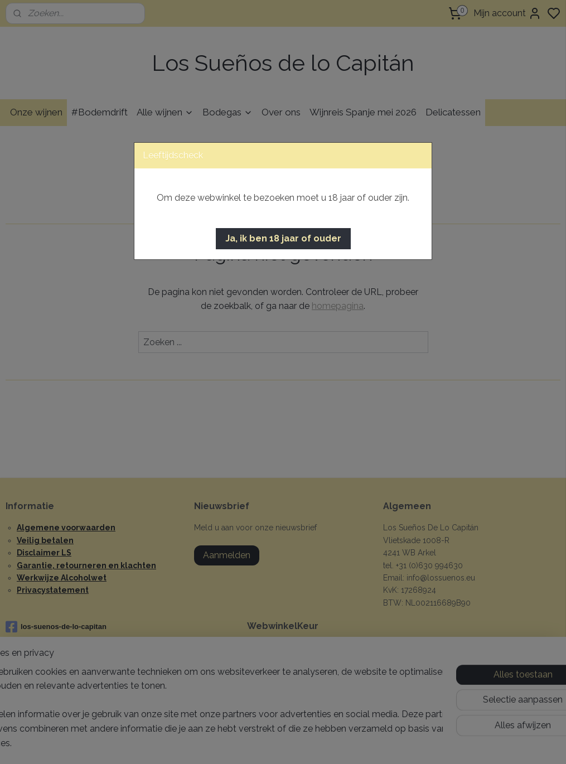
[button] (283, 238)
